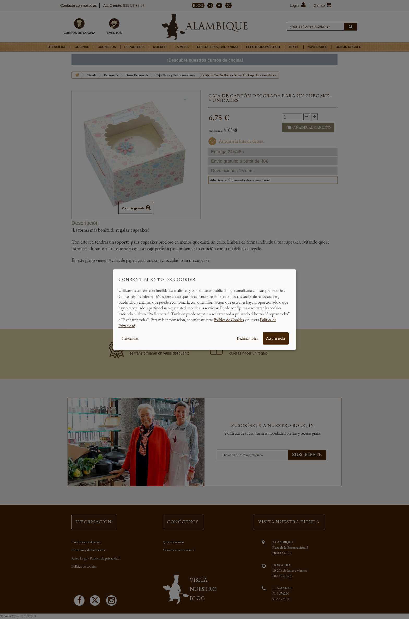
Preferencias (130, 338)
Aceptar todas (275, 338)
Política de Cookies (229, 319)
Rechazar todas (247, 338)
